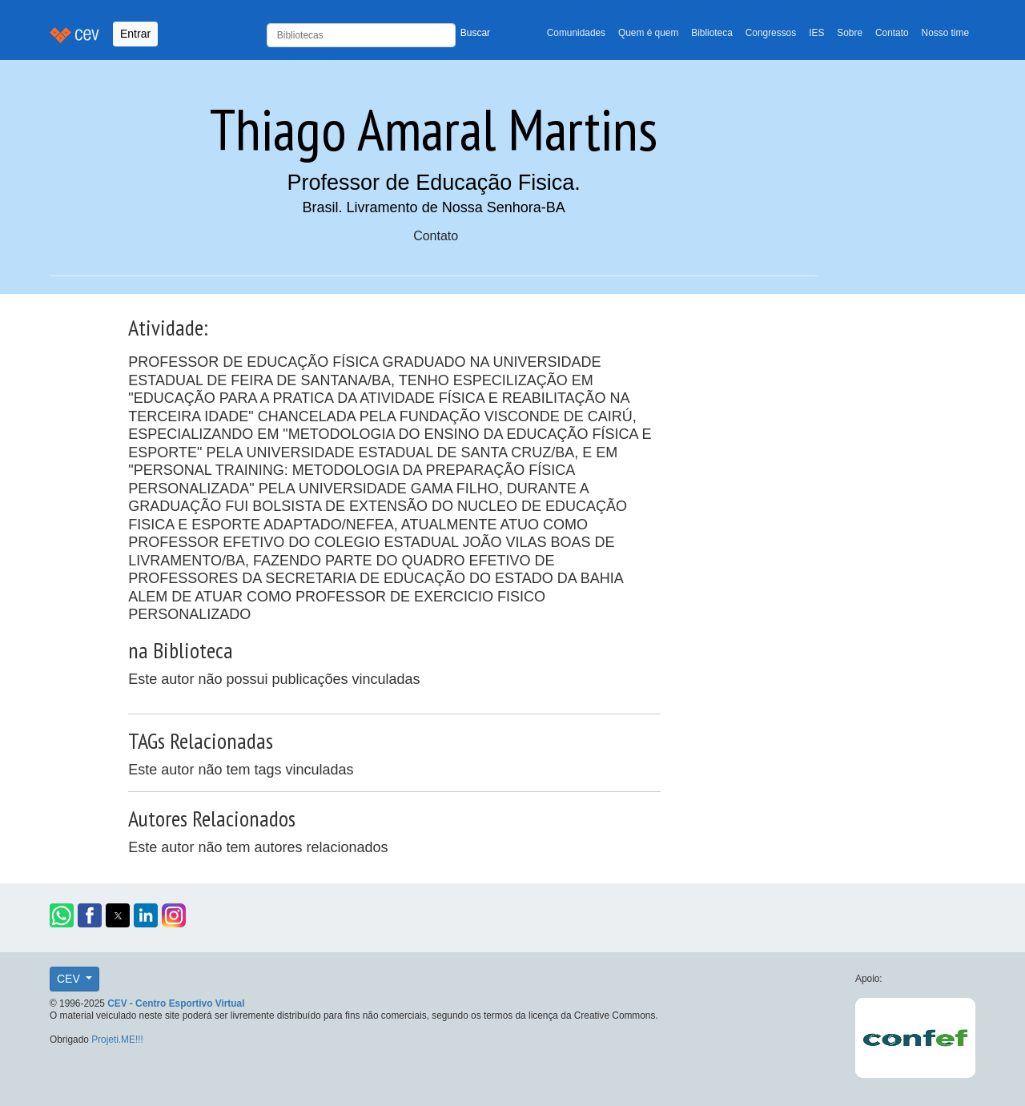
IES (816, 32)
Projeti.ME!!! (117, 1039)
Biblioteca (712, 32)
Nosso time (945, 32)
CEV (70, 978)
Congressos (771, 32)
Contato (892, 32)
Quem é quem (648, 32)
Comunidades (576, 32)
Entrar (135, 33)
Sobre (849, 32)
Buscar (475, 32)
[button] (62, 915)
